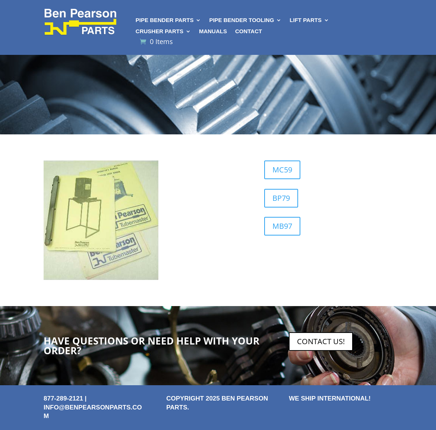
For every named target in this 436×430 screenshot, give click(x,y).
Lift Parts (306, 20)
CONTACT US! (321, 341)
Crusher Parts (159, 31)
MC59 (282, 170)
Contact (248, 31)
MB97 (282, 226)
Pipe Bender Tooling (241, 20)
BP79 (281, 198)
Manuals (213, 31)
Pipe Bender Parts (165, 20)
